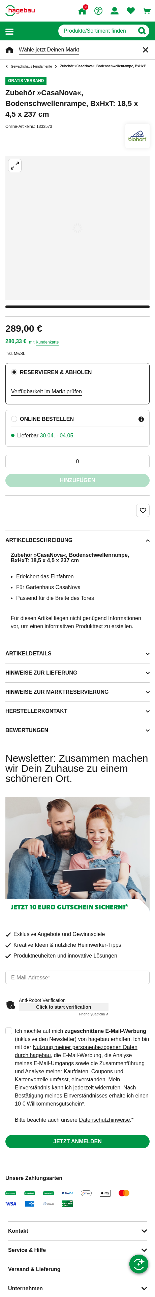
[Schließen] (146, 50)
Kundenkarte (47, 342)
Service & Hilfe (27, 1250)
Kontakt (18, 1231)
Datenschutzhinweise (104, 1120)
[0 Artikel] (77, 462)
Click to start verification (63, 1007)
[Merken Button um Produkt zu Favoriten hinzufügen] (143, 510)
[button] (9, 31)
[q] (96, 31)
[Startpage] (20, 10)
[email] (77, 977)
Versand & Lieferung (34, 1269)
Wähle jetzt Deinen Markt (49, 49)
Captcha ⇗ (93, 1014)
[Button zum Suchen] (141, 31)
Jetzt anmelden (77, 1141)
